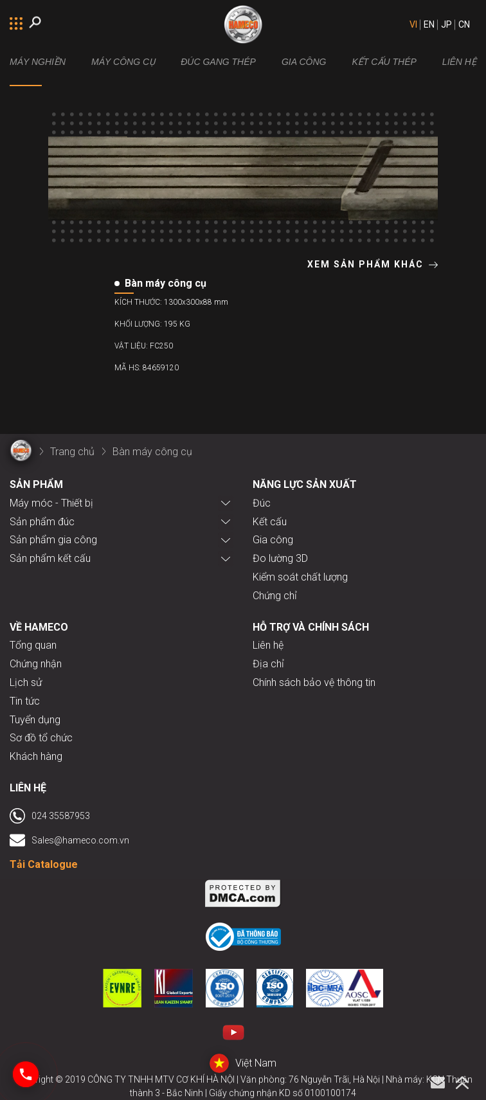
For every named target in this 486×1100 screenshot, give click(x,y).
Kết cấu (270, 522)
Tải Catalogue (44, 864)
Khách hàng (36, 756)
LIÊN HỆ (459, 62)
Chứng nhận (36, 664)
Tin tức (25, 701)
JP (446, 24)
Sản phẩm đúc (42, 522)
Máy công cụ (123, 62)
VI (413, 24)
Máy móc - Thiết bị (51, 503)
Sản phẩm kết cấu (50, 558)
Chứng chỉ (275, 596)
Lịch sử (26, 682)
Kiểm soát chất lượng (300, 577)
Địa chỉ (268, 664)
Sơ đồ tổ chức (41, 738)
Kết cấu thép (384, 62)
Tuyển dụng (35, 720)
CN (464, 24)
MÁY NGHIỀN (38, 62)
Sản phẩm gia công (53, 540)
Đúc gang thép (218, 62)
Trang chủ (72, 452)
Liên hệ (268, 645)
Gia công (304, 62)
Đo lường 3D (280, 558)
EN (429, 24)
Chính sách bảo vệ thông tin (314, 682)
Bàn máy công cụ (152, 452)
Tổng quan (33, 645)
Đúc (262, 503)
